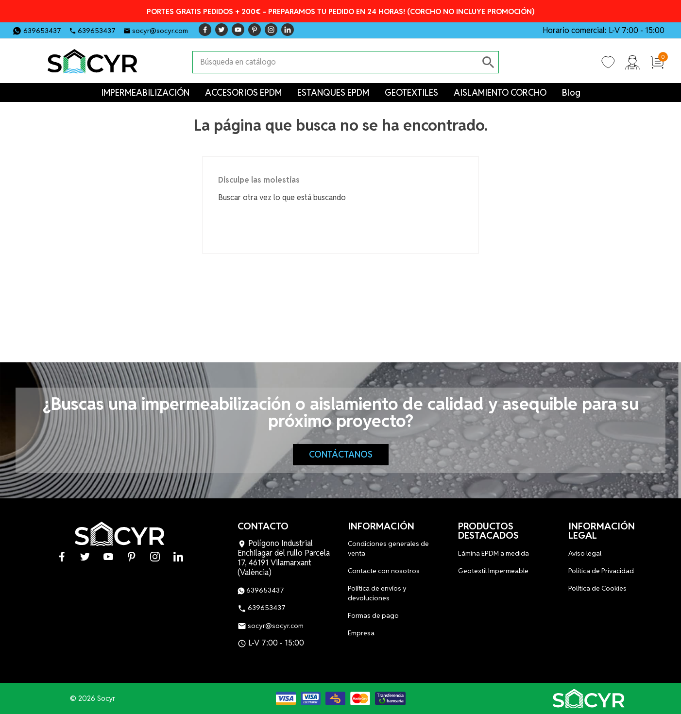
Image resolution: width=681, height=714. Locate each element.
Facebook (205, 29)
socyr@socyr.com (160, 30)
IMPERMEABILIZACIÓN (145, 92)
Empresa (361, 633)
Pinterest (254, 29)
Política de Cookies (597, 588)
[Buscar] (336, 62)
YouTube (238, 29)
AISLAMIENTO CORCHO (500, 92)
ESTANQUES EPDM (333, 92)
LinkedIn (287, 29)
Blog (571, 92)
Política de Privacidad (601, 570)
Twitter (221, 29)
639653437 (42, 30)
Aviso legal (584, 553)
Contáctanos (341, 454)
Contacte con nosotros (384, 570)
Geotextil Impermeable (493, 570)
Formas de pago (373, 615)
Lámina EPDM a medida (493, 553)
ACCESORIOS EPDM (243, 92)
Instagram (271, 29)
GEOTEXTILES (411, 92)
